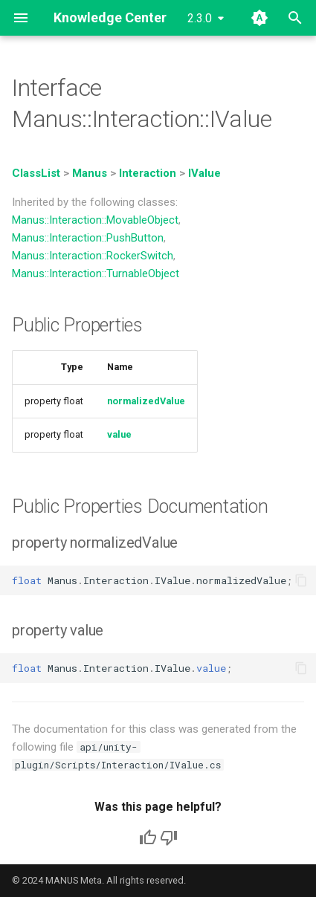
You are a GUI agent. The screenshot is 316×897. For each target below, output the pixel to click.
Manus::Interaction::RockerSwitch (92, 255)
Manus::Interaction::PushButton (88, 238)
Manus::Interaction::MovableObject (95, 220)
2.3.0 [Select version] (199, 18)
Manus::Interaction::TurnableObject (95, 273)
